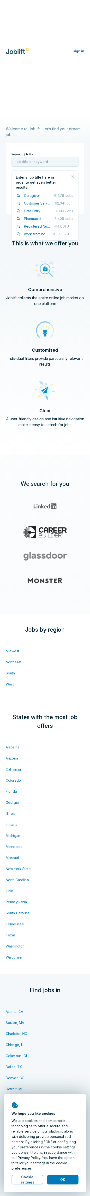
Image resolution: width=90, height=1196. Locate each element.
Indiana (11, 824)
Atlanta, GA (14, 1011)
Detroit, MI (14, 1089)
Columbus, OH (17, 1056)
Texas (11, 935)
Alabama (12, 747)
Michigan (13, 836)
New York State (18, 869)
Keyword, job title (22, 154)
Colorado (13, 780)
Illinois (10, 813)
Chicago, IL (15, 1045)
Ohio (9, 891)
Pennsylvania (16, 902)
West (10, 684)
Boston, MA (15, 1023)
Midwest (12, 651)
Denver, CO (15, 1078)
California (13, 769)
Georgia (12, 802)
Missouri (12, 858)
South (10, 673)
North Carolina (17, 880)
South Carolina (17, 913)
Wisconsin (14, 957)
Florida (11, 791)
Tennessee (15, 924)
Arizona (12, 758)
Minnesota (14, 847)
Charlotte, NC (16, 1034)
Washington (15, 946)
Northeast (13, 662)
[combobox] (45, 162)
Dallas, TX (14, 1067)
